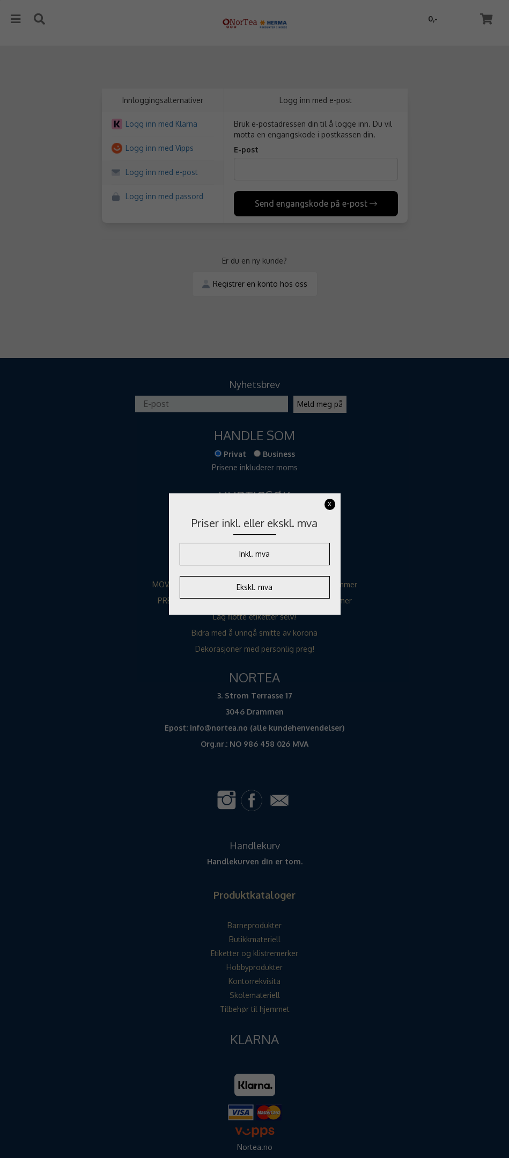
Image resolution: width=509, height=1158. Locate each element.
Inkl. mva (254, 553)
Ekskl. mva (254, 587)
